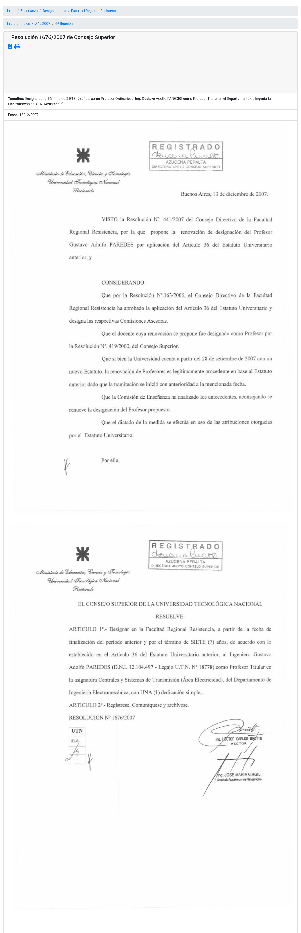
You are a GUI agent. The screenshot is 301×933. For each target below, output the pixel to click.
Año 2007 (42, 24)
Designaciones (54, 11)
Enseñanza (29, 11)
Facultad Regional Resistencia (95, 11)
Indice (25, 24)
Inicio (11, 11)
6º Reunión (64, 24)
